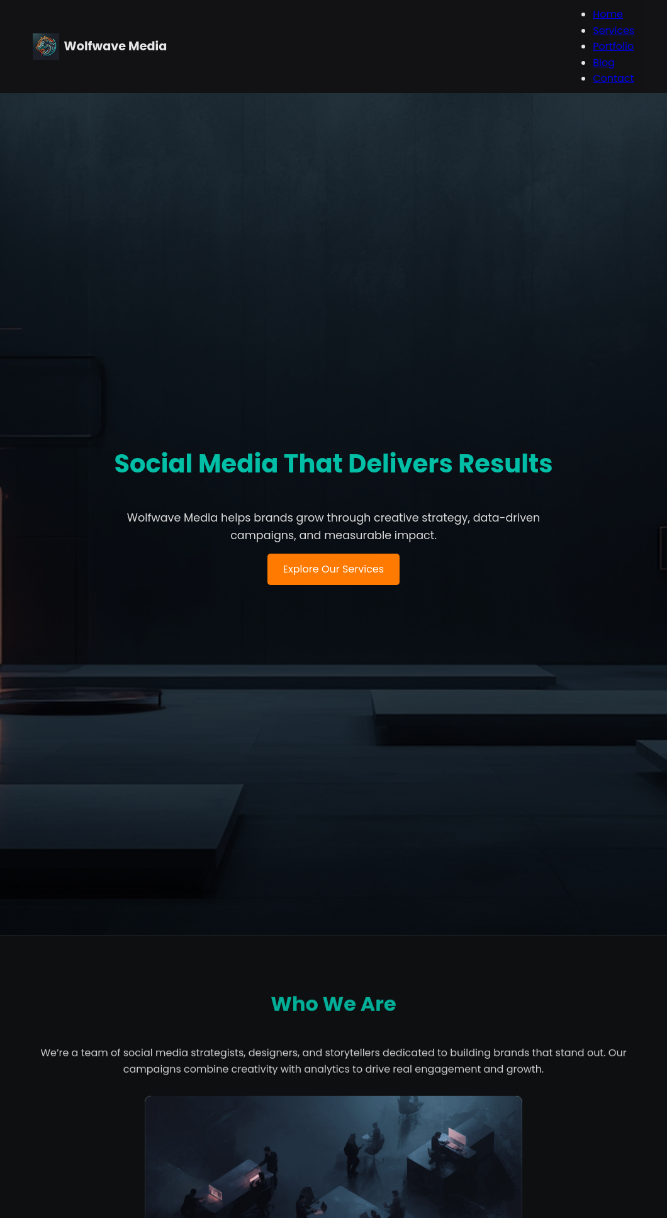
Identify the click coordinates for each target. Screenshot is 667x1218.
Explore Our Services (333, 635)
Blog (603, 62)
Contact (612, 78)
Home (607, 14)
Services (613, 30)
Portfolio (612, 46)
